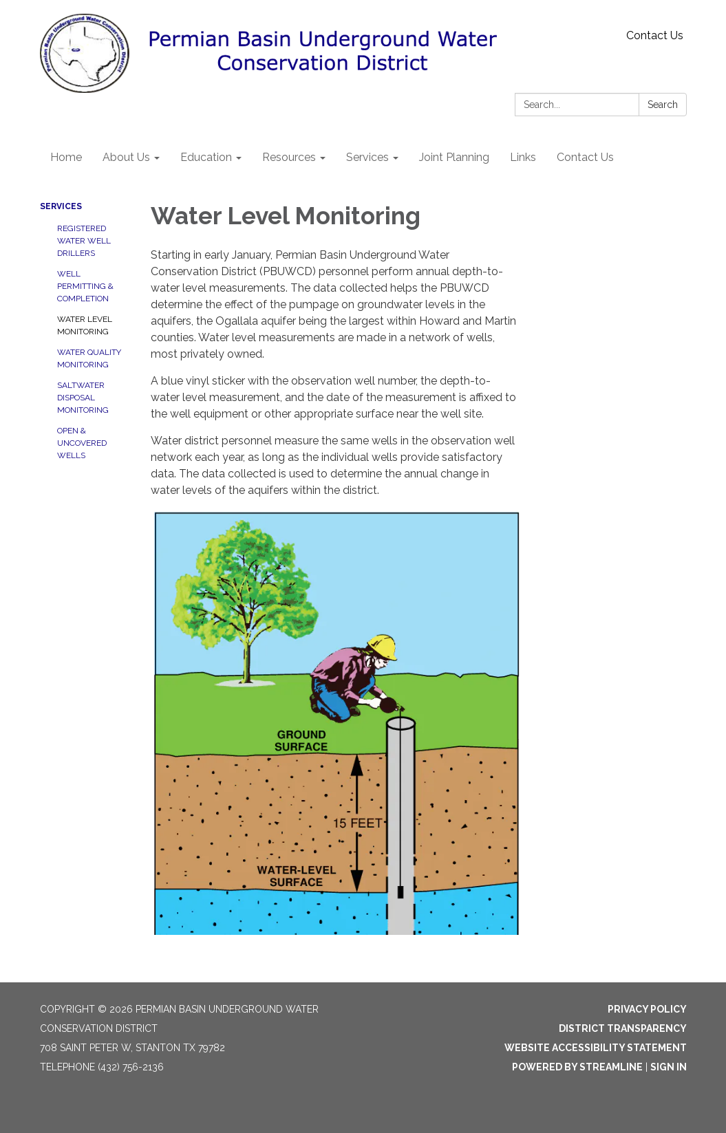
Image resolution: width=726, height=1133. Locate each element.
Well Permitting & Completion (85, 286)
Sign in (668, 1066)
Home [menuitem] (66, 157)
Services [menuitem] (367, 157)
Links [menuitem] (523, 157)
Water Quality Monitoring (89, 358)
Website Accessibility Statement (595, 1047)
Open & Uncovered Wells (82, 443)
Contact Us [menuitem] (585, 157)
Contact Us (654, 35)
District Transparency (623, 1028)
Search (663, 104)
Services (61, 206)
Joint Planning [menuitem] (454, 157)
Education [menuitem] (206, 157)
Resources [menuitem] (289, 157)
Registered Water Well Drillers (84, 241)
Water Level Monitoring (84, 325)
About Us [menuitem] (126, 157)
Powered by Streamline (577, 1066)
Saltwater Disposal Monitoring (83, 397)
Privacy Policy (647, 1009)
